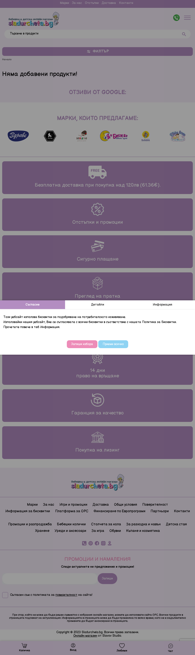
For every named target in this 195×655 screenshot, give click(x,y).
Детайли (97, 304)
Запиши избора (82, 344)
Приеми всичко (113, 344)
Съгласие (33, 304)
